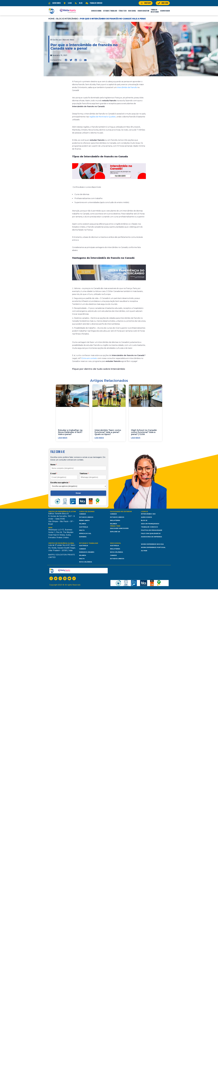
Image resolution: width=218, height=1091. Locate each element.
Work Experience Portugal (153, 547)
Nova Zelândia (85, 562)
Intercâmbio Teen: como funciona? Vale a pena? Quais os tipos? (108, 432)
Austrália (83, 527)
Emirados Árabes (86, 552)
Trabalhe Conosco (149, 527)
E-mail (53, 473)
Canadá (82, 514)
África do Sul (85, 533)
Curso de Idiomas (86, 511)
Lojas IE (144, 511)
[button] (66, 60)
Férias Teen (122, 11)
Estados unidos (117, 558)
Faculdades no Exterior (121, 511)
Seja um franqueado (150, 524)
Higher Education (143, 11)
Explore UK (115, 532)
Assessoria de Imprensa (151, 537)
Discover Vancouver (119, 528)
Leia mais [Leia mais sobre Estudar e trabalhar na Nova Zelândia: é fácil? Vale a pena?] (62, 438)
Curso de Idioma (96, 11)
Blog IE (144, 520)
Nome (53, 464)
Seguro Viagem (165, 11)
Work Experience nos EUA (152, 544)
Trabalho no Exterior (155, 11)
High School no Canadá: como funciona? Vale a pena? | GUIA (144, 432)
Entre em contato (89, 358)
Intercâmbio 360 (148, 514)
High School (132, 11)
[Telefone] (92, 477)
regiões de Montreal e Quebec (102, 117)
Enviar (78, 493)
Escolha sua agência (60, 482)
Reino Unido (84, 520)
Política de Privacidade (151, 530)
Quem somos (146, 517)
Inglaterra (115, 520)
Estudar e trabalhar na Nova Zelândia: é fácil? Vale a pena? (70, 432)
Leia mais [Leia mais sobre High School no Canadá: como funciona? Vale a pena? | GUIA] (135, 438)
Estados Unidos (86, 517)
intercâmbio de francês (127, 87)
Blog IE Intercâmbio (67, 19)
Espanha (82, 537)
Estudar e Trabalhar (110, 11)
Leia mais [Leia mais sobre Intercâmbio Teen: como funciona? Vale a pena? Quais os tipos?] (99, 438)
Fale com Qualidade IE (151, 533)
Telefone (84, 473)
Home (51, 19)
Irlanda (82, 524)
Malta (81, 530)
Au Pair (144, 550)
